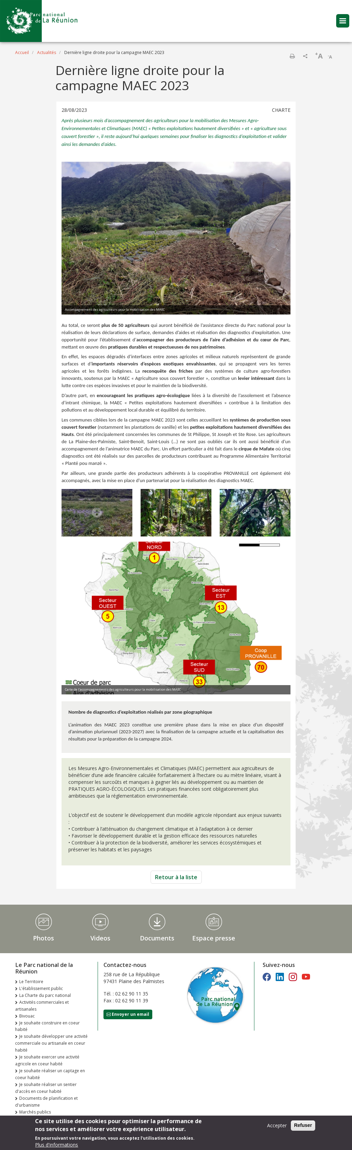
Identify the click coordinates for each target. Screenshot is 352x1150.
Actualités (46, 52)
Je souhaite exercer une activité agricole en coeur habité (47, 1060)
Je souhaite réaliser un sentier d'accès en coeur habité (46, 1088)
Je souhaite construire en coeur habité (47, 1026)
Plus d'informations (56, 1144)
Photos (43, 938)
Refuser (303, 1125)
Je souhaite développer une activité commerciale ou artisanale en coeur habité (51, 1043)
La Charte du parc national (45, 995)
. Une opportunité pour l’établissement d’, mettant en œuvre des (176, 339)
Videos (100, 938)
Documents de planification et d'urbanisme (46, 1101)
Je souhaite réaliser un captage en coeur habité (50, 1074)
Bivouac (27, 1016)
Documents (157, 938)
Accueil (22, 52)
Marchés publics (35, 1112)
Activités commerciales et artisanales (42, 1005)
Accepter (277, 1125)
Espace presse (213, 938)
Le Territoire (31, 981)
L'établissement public (41, 988)
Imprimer (292, 56)
